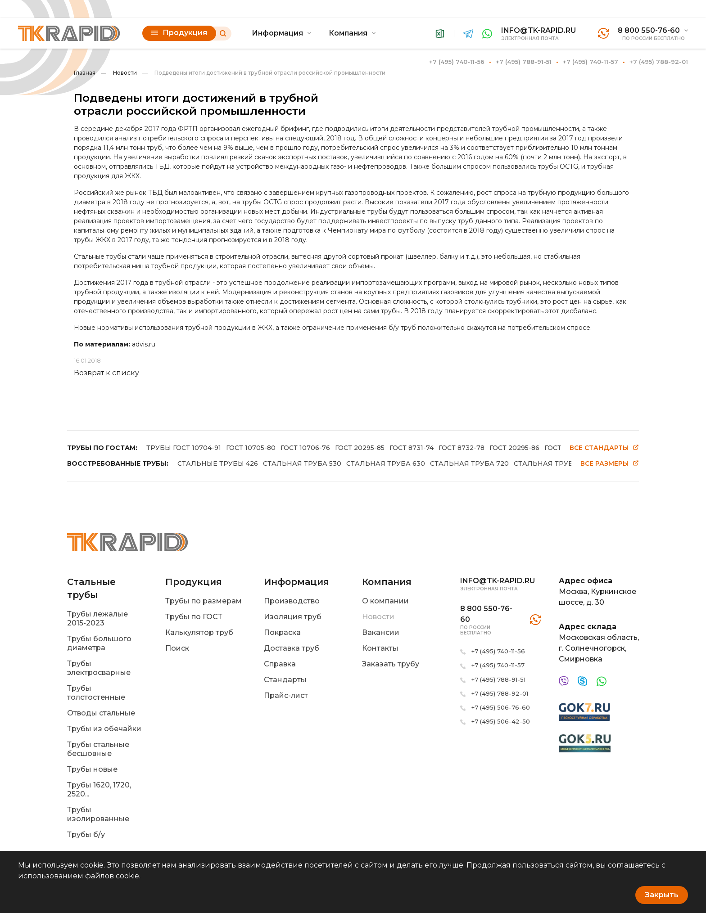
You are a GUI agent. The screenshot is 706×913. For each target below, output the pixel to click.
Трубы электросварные (99, 668)
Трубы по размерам (203, 601)
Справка (280, 664)
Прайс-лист (286, 695)
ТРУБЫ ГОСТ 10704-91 (183, 448)
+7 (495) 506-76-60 (500, 707)
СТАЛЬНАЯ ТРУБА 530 (302, 463)
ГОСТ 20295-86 (514, 448)
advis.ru (143, 344)
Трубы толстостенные (96, 693)
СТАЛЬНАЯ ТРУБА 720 (469, 463)
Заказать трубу (390, 664)
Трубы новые (92, 769)
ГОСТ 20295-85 (360, 448)
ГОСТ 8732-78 (461, 448)
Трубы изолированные (98, 814)
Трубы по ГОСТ (193, 616)
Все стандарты (604, 448)
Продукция (179, 32)
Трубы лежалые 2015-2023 (97, 618)
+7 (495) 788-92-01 (658, 61)
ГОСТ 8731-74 (411, 448)
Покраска (282, 632)
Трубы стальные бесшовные (98, 749)
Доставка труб (291, 648)
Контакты (380, 648)
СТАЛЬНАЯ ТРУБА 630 (385, 463)
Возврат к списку (106, 373)
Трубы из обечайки (104, 728)
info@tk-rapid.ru (538, 30)
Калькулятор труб (199, 632)
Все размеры (609, 464)
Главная (84, 72)
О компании (385, 601)
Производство (292, 601)
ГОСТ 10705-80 (251, 448)
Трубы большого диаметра (99, 643)
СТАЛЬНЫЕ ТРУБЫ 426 (217, 463)
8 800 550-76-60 (649, 30)
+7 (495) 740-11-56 (456, 61)
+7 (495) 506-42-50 (500, 721)
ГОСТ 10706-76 (305, 448)
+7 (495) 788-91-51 (524, 61)
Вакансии (380, 632)
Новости (119, 72)
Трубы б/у (86, 834)
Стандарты (285, 679)
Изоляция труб (292, 616)
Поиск (177, 648)
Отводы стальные (101, 713)
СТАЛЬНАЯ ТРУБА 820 (553, 463)
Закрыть (662, 895)
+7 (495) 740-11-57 (590, 61)
